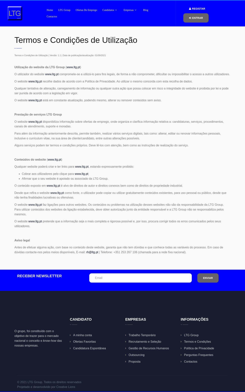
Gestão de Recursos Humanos (149, 348)
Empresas (130, 10)
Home (50, 10)
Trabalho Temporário (142, 335)
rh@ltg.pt (92, 252)
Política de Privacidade (199, 348)
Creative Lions (65, 386)
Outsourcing (136, 355)
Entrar (196, 17)
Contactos (52, 16)
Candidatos (110, 10)
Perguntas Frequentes (198, 355)
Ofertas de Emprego (86, 10)
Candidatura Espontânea (89, 348)
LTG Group (64, 10)
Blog (145, 10)
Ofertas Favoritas (84, 341)
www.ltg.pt (73, 67)
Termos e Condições (197, 341)
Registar (197, 8)
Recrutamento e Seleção (145, 341)
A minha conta (82, 335)
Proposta (134, 361)
